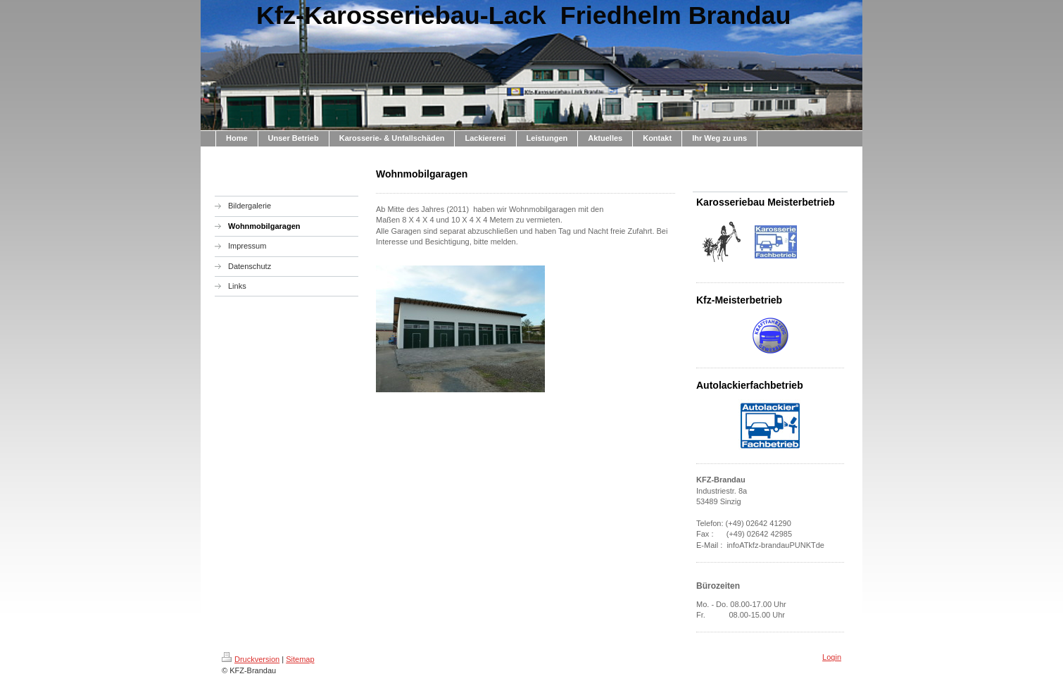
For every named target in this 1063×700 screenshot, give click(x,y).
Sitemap (300, 659)
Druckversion (250, 659)
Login (831, 657)
